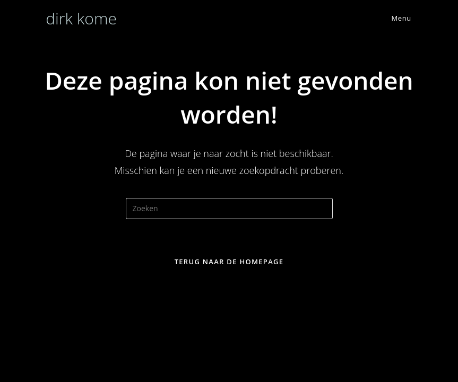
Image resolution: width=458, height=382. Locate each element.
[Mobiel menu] (393, 18)
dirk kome (81, 18)
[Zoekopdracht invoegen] (229, 208)
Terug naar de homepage (229, 261)
